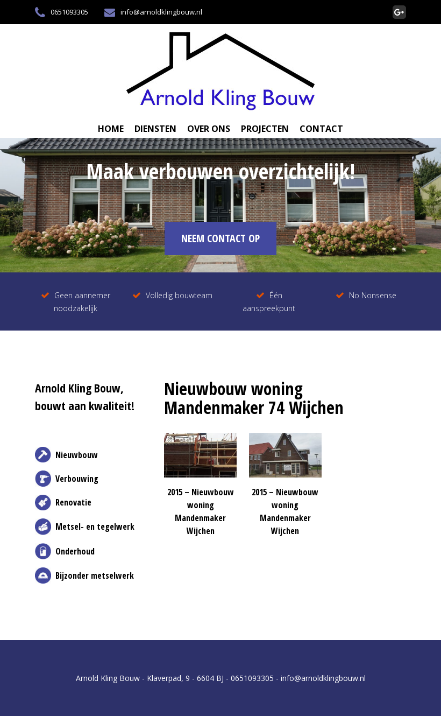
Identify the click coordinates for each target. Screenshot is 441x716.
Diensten (155, 129)
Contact (321, 129)
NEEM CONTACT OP (220, 238)
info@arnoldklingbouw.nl (153, 12)
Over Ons (208, 129)
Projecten (265, 129)
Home (111, 129)
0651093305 (61, 12)
